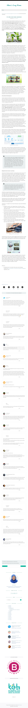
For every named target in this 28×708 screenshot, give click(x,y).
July (10, 611)
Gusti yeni (7, 435)
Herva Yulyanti (8, 516)
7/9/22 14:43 (7, 366)
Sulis (6, 344)
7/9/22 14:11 (7, 356)
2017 (9, 614)
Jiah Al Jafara (7, 450)
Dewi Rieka (7, 463)
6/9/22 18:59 (7, 322)
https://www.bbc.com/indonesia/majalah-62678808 (16, 268)
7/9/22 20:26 (7, 464)
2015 (9, 616)
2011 (9, 618)
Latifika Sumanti (8, 297)
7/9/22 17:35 (7, 414)
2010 (9, 619)
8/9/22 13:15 (7, 517)
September (11, 608)
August (11, 610)
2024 (9, 605)
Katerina (7, 365)
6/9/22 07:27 (7, 298)
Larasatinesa (7, 321)
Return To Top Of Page (14, 706)
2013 (9, 617)
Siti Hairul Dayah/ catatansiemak (10, 485)
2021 (9, 612)
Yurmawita (7, 392)
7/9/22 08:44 (7, 334)
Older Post (23, 566)
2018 (9, 613)
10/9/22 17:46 (7, 527)
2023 (9, 606)
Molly (6, 403)
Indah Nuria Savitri (8, 355)
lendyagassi (7, 505)
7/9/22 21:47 (7, 475)
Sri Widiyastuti (8, 413)
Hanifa (7, 526)
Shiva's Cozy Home (14, 5)
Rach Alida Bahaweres (9, 333)
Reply (19, 316)
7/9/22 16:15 (7, 393)
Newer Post (4, 566)
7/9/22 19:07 (7, 436)
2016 (9, 615)
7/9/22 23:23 (7, 506)
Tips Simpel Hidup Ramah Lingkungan (14, 609)
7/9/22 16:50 (7, 404)
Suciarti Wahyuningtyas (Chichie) (10, 474)
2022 (9, 607)
